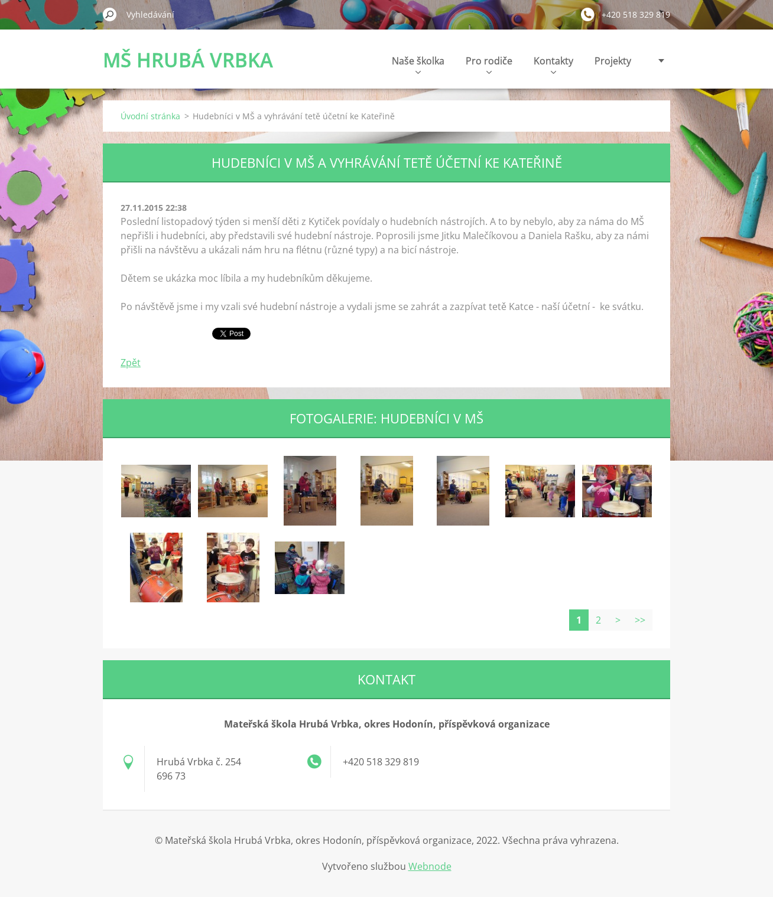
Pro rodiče (489, 64)
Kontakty (553, 64)
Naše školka (418, 64)
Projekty (613, 60)
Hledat (110, 14)
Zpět (131, 362)
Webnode (430, 866)
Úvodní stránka (150, 116)
